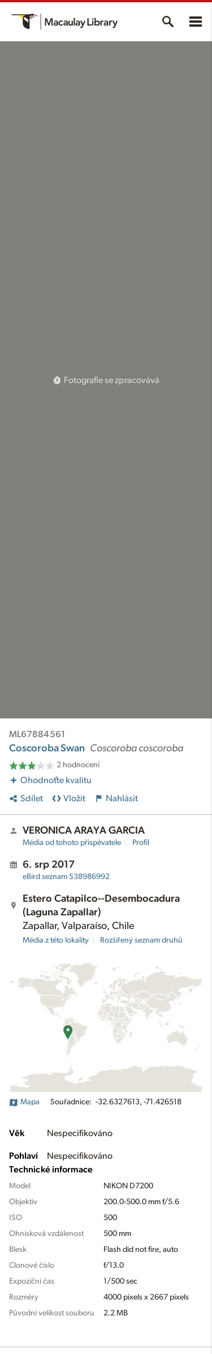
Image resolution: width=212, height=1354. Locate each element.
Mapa (24, 1102)
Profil (140, 843)
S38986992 (66, 877)
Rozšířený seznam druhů (141, 940)
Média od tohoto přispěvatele (72, 843)
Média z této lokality (56, 940)
